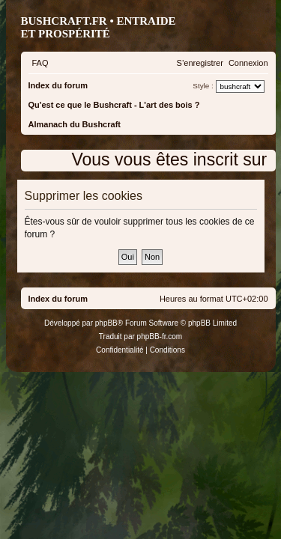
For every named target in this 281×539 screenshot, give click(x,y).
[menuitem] (40, 63)
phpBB (106, 323)
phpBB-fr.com (160, 336)
